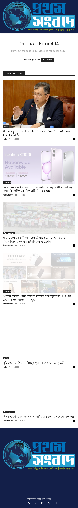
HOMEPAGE (47, 60)
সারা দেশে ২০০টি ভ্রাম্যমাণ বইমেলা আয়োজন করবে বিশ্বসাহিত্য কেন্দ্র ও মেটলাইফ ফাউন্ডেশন (34, 239)
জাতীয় (6, 126)
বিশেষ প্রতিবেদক (8, 195)
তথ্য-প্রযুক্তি (7, 182)
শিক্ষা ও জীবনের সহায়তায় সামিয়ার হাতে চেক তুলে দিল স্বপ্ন (38, 417)
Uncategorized (9, 233)
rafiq (5, 139)
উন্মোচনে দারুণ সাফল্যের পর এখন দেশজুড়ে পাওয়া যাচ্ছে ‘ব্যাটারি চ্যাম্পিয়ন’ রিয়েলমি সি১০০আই (37, 189)
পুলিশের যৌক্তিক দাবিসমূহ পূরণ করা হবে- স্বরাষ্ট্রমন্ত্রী (33, 363)
